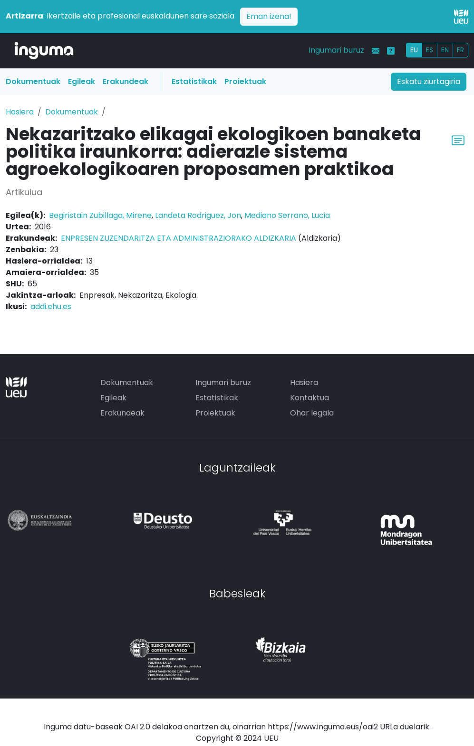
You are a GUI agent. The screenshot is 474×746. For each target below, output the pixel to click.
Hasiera (20, 111)
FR (460, 50)
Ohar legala (312, 412)
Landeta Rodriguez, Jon (198, 215)
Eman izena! (268, 16)
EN (445, 50)
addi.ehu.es (50, 306)
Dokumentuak (33, 81)
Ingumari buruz (336, 50)
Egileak (81, 81)
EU (414, 50)
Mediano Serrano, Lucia (287, 215)
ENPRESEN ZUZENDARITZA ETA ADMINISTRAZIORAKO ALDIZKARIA (178, 238)
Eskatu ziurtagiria (428, 81)
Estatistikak (194, 81)
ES (429, 50)
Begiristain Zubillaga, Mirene (100, 215)
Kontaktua (309, 397)
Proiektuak (245, 81)
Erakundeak (125, 81)
